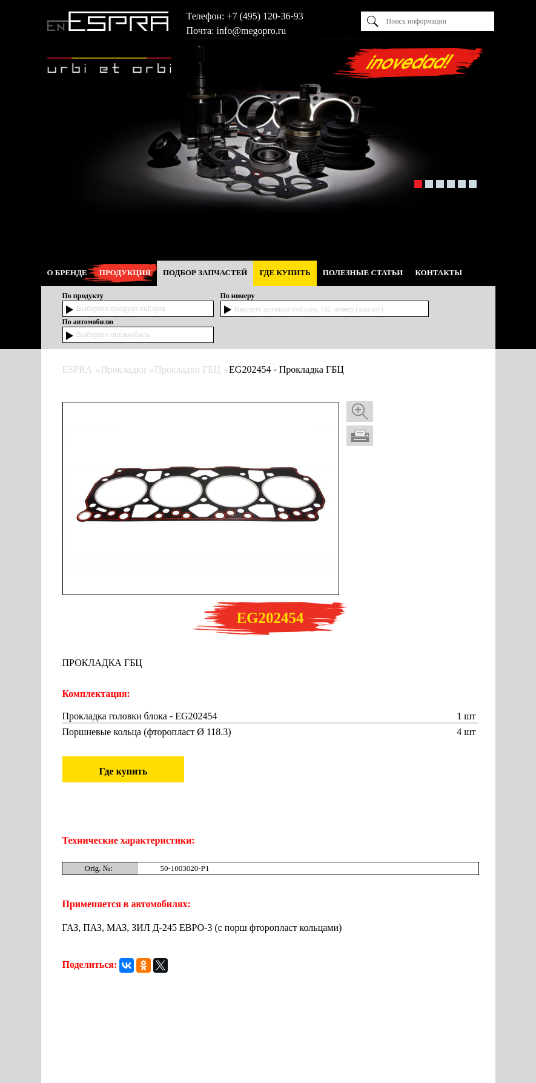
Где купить (123, 771)
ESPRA (77, 369)
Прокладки (123, 369)
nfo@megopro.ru (252, 30)
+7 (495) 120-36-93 (265, 16)
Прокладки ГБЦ (187, 369)
